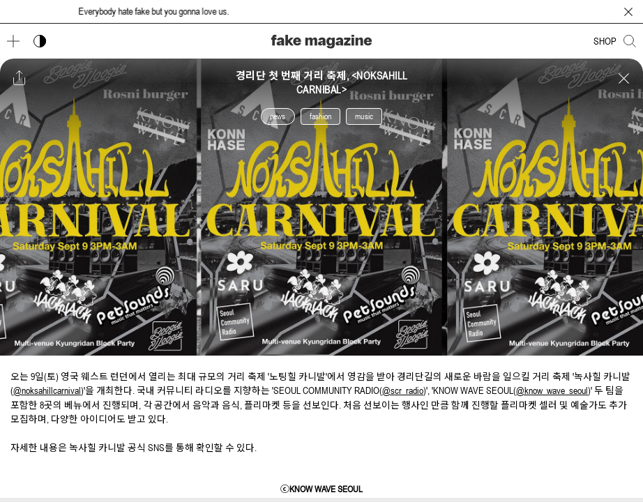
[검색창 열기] (629, 41)
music (364, 116)
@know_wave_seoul (552, 390)
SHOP (604, 41)
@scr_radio (402, 390)
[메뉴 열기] (13, 41)
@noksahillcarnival (47, 390)
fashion (320, 116)
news (278, 116)
